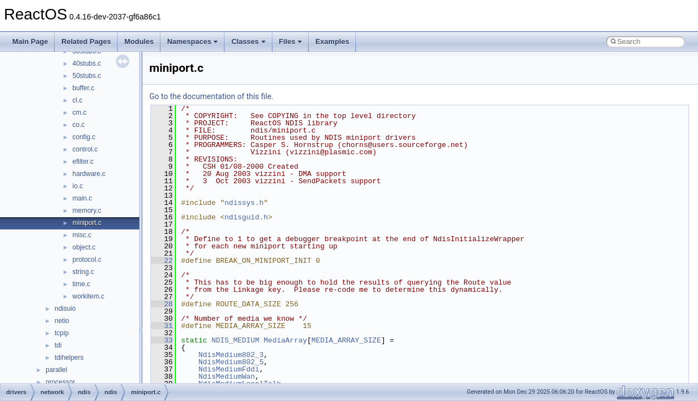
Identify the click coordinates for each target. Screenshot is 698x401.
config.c (83, 137)
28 (162, 304)
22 (162, 261)
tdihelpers (69, 357)
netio (62, 321)
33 (162, 340)
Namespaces (192, 41)
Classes (248, 41)
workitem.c (88, 296)
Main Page (30, 41)
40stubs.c (86, 63)
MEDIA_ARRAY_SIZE (346, 340)
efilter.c (83, 161)
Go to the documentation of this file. (211, 96)
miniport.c (86, 223)
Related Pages (86, 41)
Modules (139, 41)
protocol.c (86, 259)
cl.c (77, 100)
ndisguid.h (246, 217)
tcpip (62, 333)
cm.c (79, 112)
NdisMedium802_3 (230, 355)
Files (290, 41)
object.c (83, 247)
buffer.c (83, 88)
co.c (78, 125)
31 (162, 326)
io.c (77, 186)
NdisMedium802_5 (230, 362)
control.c (84, 149)
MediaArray (285, 340)
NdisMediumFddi (228, 369)
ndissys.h (243, 203)
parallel (56, 370)
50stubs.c (86, 76)
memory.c (86, 210)
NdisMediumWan (226, 376)
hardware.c (88, 174)
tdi (58, 345)
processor (60, 382)
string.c (83, 272)
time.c (81, 284)
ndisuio (65, 308)
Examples (332, 41)
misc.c (81, 235)
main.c (82, 198)
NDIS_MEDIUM (236, 340)
